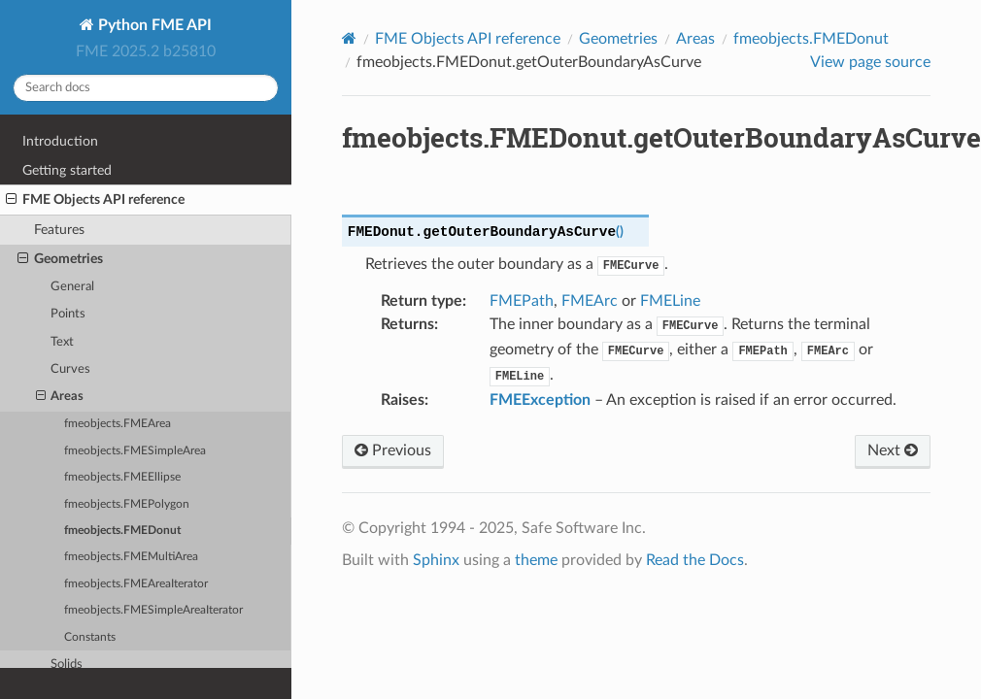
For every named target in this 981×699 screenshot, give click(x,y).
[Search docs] (146, 88)
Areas (60, 397)
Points (68, 314)
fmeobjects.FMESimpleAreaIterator (153, 610)
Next (892, 450)
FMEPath (522, 301)
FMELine (670, 301)
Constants (90, 637)
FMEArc (589, 301)
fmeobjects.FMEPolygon (126, 504)
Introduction (60, 141)
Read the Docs (695, 560)
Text (62, 342)
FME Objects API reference (95, 200)
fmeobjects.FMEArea (117, 423)
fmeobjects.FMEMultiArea (131, 556)
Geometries (60, 259)
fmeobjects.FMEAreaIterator (136, 584)
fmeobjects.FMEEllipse (122, 477)
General (72, 287)
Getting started (67, 170)
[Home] (349, 38)
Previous (393, 450)
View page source (870, 62)
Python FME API (153, 25)
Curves (70, 369)
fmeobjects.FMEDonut (122, 530)
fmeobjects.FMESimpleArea (135, 451)
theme (536, 560)
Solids (67, 664)
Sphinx (436, 560)
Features (59, 229)
